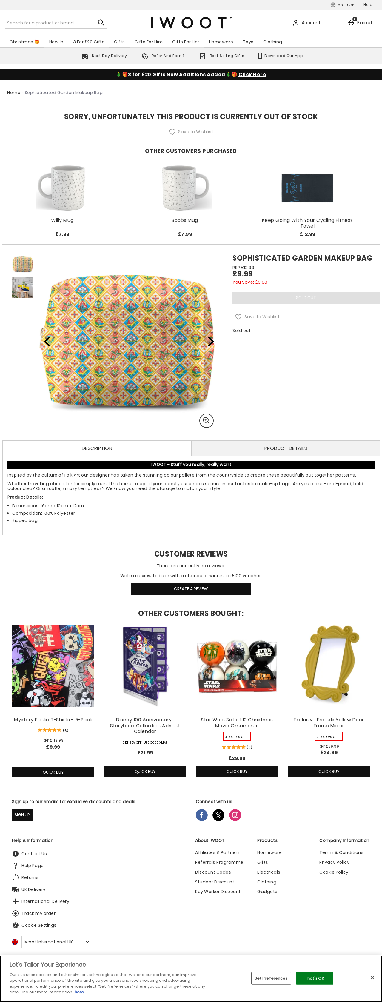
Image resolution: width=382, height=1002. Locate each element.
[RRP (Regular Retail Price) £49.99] (53, 740)
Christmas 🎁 (25, 42)
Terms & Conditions (341, 852)
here (79, 992)
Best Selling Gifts (220, 55)
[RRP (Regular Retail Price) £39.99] (329, 746)
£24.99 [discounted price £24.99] (329, 752)
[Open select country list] (57, 942)
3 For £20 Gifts (89, 42)
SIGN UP (22, 815)
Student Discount (214, 882)
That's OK (314, 978)
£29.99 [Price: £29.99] (237, 758)
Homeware (221, 42)
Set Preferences (271, 978)
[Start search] (101, 23)
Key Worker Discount (218, 891)
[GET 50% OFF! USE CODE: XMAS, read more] (145, 742)
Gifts (119, 42)
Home (13, 93)
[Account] (308, 22)
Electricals (269, 872)
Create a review (191, 589)
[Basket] (361, 22)
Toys (248, 42)
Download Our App (279, 55)
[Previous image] (47, 341)
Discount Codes (213, 872)
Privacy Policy (334, 862)
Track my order (34, 913)
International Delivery (40, 901)
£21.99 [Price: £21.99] (145, 752)
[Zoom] (206, 421)
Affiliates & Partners (217, 852)
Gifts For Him (149, 42)
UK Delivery (29, 889)
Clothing (272, 42)
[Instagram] (235, 819)
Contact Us (29, 853)
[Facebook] (202, 819)
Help (367, 4)
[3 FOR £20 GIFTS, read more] (237, 736)
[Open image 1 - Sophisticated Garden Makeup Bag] (22, 264)
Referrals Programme (219, 862)
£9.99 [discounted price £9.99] (53, 746)
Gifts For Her (185, 42)
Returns (25, 877)
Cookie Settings (34, 925)
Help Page (28, 865)
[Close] (372, 977)
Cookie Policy (334, 872)
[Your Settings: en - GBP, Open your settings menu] (342, 5)
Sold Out (306, 298)
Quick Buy (62, 773)
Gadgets (267, 891)
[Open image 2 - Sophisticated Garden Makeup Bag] (22, 288)
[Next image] (207, 341)
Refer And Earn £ (162, 55)
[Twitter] (218, 819)
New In (56, 42)
